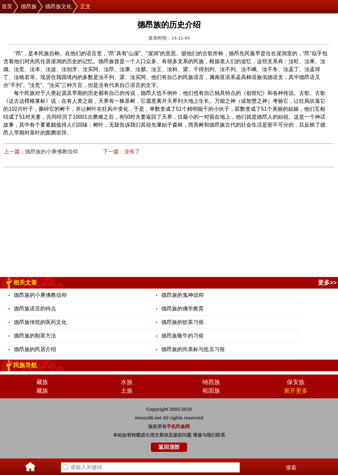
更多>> (327, 282)
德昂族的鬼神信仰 (182, 295)
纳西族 (211, 382)
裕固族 (211, 390)
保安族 (296, 382)
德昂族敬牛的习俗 (182, 335)
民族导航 (25, 365)
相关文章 (25, 282)
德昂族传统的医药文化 (40, 322)
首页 (7, 6)
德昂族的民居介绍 (35, 349)
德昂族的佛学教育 (182, 308)
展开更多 (296, 390)
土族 (127, 390)
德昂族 (29, 6)
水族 (127, 382)
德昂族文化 (58, 6)
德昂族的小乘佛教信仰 (51, 151)
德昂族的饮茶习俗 (182, 322)
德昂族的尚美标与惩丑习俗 (193, 349)
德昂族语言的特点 (35, 308)
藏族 (42, 382)
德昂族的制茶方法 (35, 335)
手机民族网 (178, 426)
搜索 (291, 467)
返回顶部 (169, 447)
